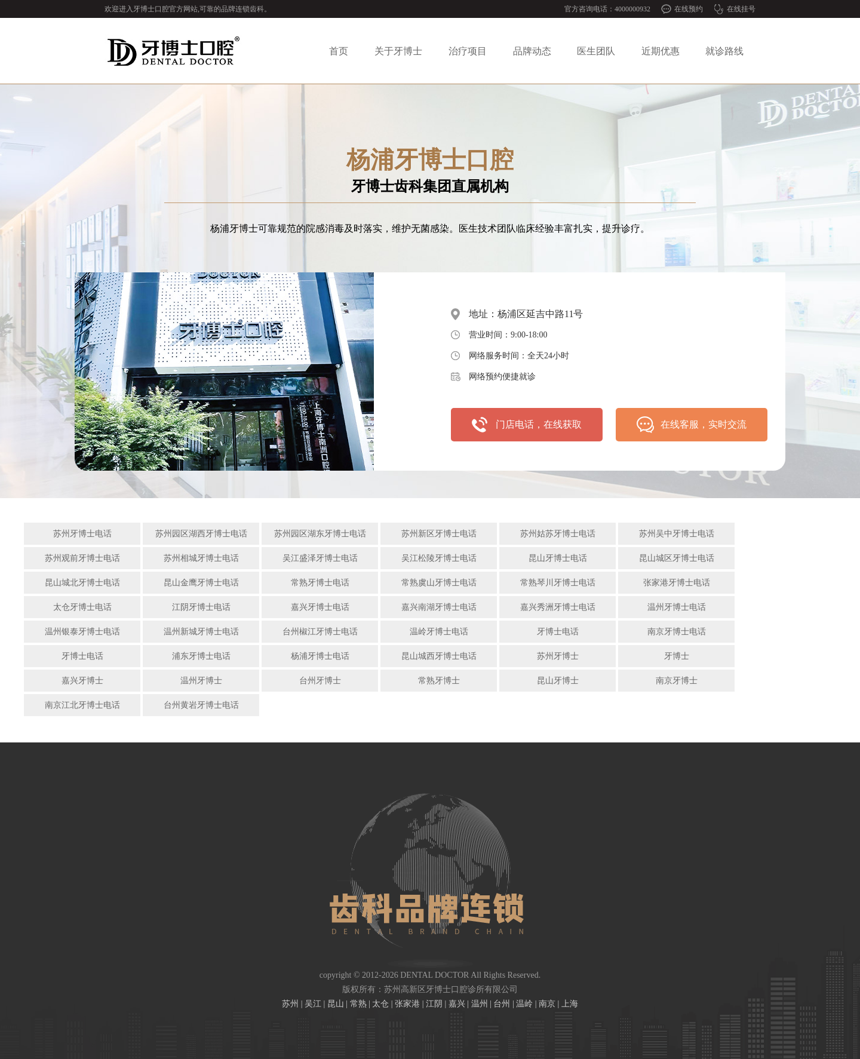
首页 (338, 51)
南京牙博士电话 (676, 631)
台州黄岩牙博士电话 (201, 705)
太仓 (380, 1003)
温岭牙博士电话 (439, 631)
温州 (479, 1003)
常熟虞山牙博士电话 (439, 582)
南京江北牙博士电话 (82, 705)
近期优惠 (660, 51)
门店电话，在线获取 (539, 424)
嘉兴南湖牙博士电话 (439, 607)
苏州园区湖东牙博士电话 (320, 533)
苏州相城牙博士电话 (201, 558)
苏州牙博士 (558, 656)
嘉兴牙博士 (82, 680)
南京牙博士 (677, 680)
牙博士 (676, 656)
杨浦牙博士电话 (320, 656)
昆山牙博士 (558, 680)
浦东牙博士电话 (201, 656)
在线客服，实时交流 (704, 424)
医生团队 (596, 51)
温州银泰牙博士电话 (82, 631)
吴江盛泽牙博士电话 (320, 558)
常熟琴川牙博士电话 (557, 582)
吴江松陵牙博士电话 (439, 558)
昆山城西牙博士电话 (439, 656)
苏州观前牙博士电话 (82, 558)
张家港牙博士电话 (676, 582)
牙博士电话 (558, 631)
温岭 (524, 1003)
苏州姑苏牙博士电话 (557, 533)
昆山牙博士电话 (558, 558)
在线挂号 (741, 9)
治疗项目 (468, 51)
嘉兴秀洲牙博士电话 (557, 607)
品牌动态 (532, 51)
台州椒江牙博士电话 (320, 631)
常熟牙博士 (439, 680)
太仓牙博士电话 (82, 607)
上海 (569, 1003)
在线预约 (688, 9)
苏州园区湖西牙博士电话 (201, 533)
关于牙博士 (398, 51)
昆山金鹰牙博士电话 (201, 582)
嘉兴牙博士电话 (320, 607)
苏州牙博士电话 (82, 533)
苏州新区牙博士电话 (439, 533)
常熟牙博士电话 (320, 582)
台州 (501, 1003)
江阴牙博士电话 (201, 607)
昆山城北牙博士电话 (82, 582)
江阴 (434, 1003)
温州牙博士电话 (676, 607)
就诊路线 (724, 51)
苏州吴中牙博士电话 (676, 533)
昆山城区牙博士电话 (676, 558)
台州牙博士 (320, 680)
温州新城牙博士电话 (201, 631)
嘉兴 (457, 1003)
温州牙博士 (201, 680)
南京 (547, 1003)
